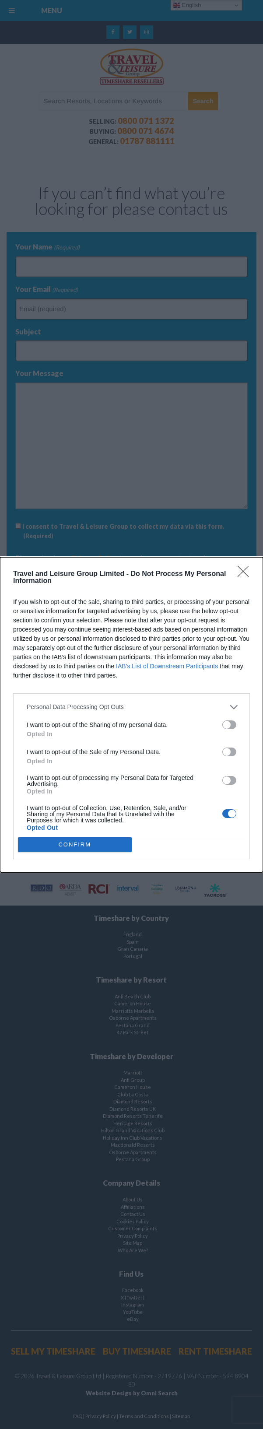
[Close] (246, 574)
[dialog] (131, 714)
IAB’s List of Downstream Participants (167, 666)
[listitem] (131, 707)
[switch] (229, 724)
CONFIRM (74, 844)
